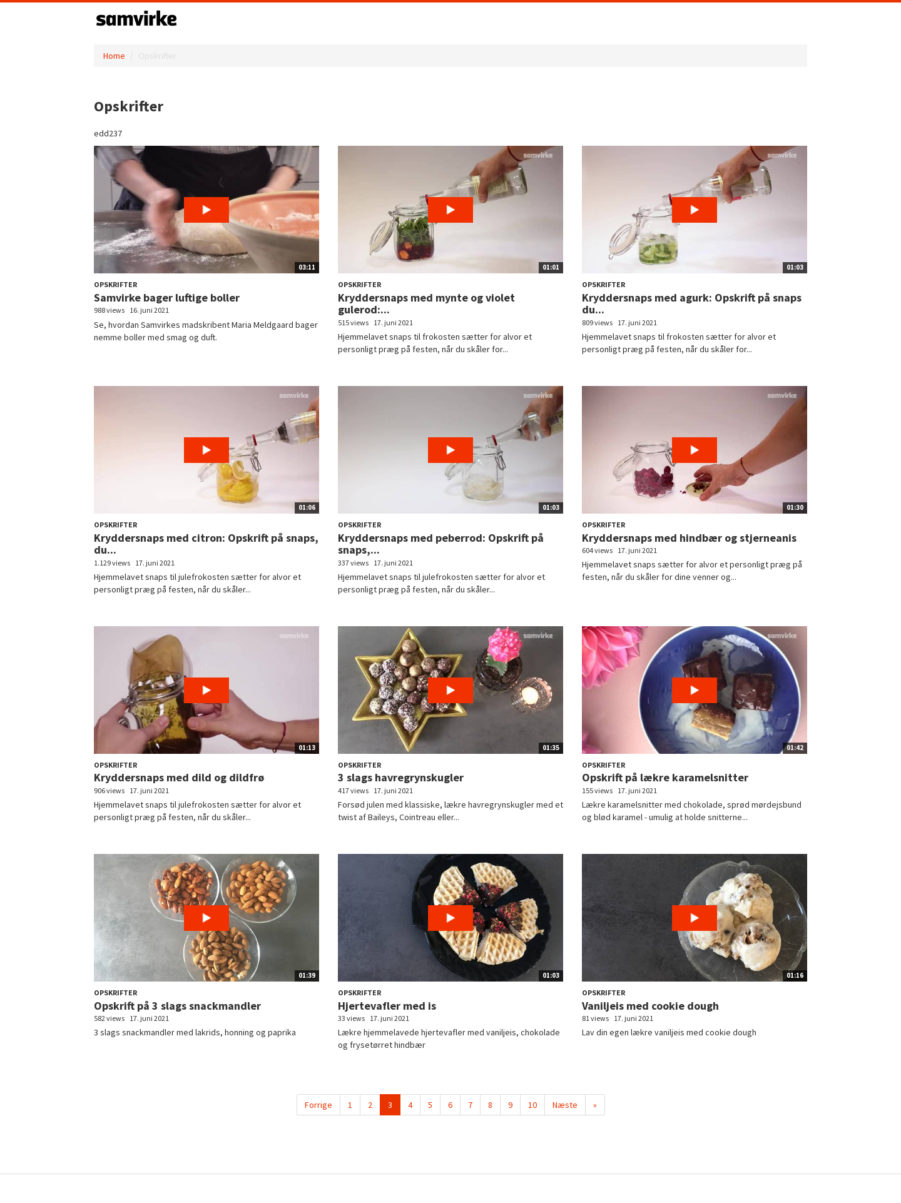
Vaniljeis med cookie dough (650, 1005)
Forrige (318, 1104)
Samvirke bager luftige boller (167, 297)
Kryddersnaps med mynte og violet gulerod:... (426, 303)
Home (114, 55)
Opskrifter (115, 284)
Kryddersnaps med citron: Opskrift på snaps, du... (206, 543)
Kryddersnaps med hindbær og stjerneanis (689, 537)
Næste (565, 1104)
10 (532, 1104)
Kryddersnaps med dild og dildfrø (179, 777)
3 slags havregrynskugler (401, 777)
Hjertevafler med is (387, 1005)
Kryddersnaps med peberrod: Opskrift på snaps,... (441, 543)
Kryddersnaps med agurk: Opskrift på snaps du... (692, 303)
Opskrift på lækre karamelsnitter (665, 777)
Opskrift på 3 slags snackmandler (177, 1005)
